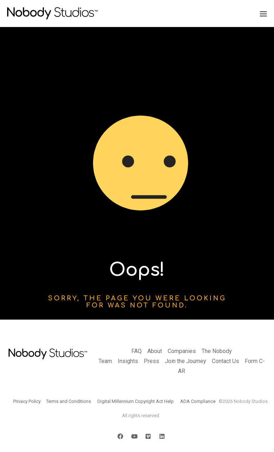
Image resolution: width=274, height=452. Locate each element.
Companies (182, 351)
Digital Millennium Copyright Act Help (135, 401)
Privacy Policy (27, 401)
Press (151, 361)
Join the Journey (185, 361)
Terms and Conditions (68, 401)
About (154, 351)
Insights (128, 361)
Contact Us (225, 361)
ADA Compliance (197, 401)
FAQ (136, 351)
